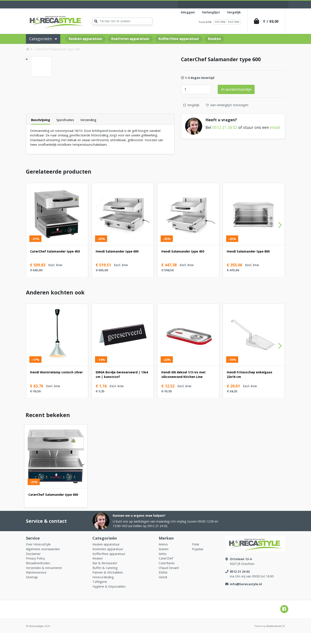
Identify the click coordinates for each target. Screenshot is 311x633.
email (275, 127)
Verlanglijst (211, 12)
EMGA (163, 572)
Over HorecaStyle (38, 544)
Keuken (214, 38)
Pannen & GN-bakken (107, 572)
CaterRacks (167, 563)
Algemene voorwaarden (43, 549)
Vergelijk (234, 12)
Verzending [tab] (88, 120)
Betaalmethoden (38, 563)
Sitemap (32, 577)
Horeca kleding (103, 577)
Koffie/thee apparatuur (179, 38)
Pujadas (197, 549)
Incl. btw (220, 22)
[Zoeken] (122, 21)
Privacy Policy (35, 558)
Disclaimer (33, 554)
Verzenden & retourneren (44, 568)
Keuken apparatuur (85, 38)
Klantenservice (36, 572)
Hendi (163, 577)
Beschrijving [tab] (40, 120)
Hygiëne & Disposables (109, 586)
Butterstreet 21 (276, 626)
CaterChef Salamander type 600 (57, 49)
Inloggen (188, 12)
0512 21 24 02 (224, 127)
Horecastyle (36, 626)
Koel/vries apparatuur (130, 38)
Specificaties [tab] (65, 120)
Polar (195, 544)
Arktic (163, 554)
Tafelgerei (99, 582)
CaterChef (166, 558)
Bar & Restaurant (104, 563)
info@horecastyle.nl (246, 584)
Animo (163, 544)
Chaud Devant (169, 568)
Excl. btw (233, 22)
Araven (163, 549)
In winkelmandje (236, 89)
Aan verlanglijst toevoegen (227, 105)
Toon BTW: (205, 22)
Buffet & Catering (105, 568)
